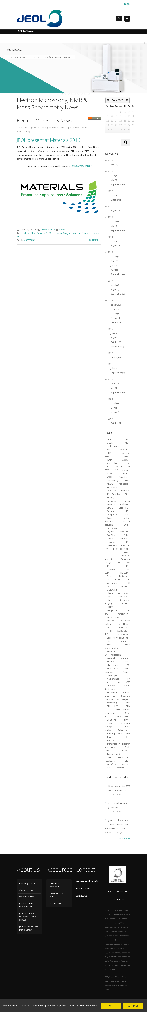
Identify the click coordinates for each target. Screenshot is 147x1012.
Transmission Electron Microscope (117, 745)
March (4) (115, 256)
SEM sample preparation (117, 711)
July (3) (114, 226)
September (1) (118, 184)
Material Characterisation (85, 233)
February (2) (116, 309)
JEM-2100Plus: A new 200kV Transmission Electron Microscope (116, 824)
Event (62, 229)
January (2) (116, 304)
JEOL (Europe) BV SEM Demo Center (29, 928)
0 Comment (28, 239)
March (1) (115, 221)
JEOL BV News (83, 888)
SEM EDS (112, 706)
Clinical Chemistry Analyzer (117, 502)
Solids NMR (121, 716)
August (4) (115, 245)
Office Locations (26, 896)
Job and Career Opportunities (26, 905)
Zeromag (119, 767)
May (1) (114, 175)
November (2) (117, 346)
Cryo (126, 524)
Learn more (91, 1005)
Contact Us (81, 895)
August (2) (115, 210)
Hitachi (125, 603)
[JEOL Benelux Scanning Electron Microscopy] (39, 18)
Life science (117, 641)
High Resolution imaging (117, 602)
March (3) (115, 285)
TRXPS (125, 750)
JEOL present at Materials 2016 (48, 140)
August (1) (115, 269)
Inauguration (113, 610)
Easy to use (120, 548)
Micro (125, 661)
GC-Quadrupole (117, 581)
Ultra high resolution (117, 759)
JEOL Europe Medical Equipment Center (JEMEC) (28, 916)
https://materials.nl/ (82, 165)
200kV (125, 459)
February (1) (116, 383)
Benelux (116, 494)
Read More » (94, 239)
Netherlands (113, 678)
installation (123, 613)
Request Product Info (86, 881)
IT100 (109, 630)
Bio (126, 494)
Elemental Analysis (61, 233)
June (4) (114, 333)
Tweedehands (114, 754)
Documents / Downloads (54, 885)
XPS (109, 767)
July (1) (114, 180)
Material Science (117, 658)
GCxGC (124, 586)
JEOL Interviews (55, 903)
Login (127, 4)
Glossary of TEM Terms (56, 895)
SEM (19, 236)
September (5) (118, 294)
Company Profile (27, 883)
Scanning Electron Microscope (117, 697)
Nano (125, 671)
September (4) (118, 274)
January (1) (116, 357)
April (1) (114, 164)
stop (89, 93)
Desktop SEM (44, 233)
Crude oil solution (117, 523)
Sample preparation (117, 694)
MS (126, 442)
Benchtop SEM (28, 233)
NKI (118, 682)
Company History (27, 890)
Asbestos (123, 483)
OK (110, 1005)
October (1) (116, 199)
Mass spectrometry (117, 646)
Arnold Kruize (48, 229)
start (58, 93)
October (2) (116, 342)
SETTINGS (133, 1005)
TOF (126, 736)
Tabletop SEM (114, 733)
